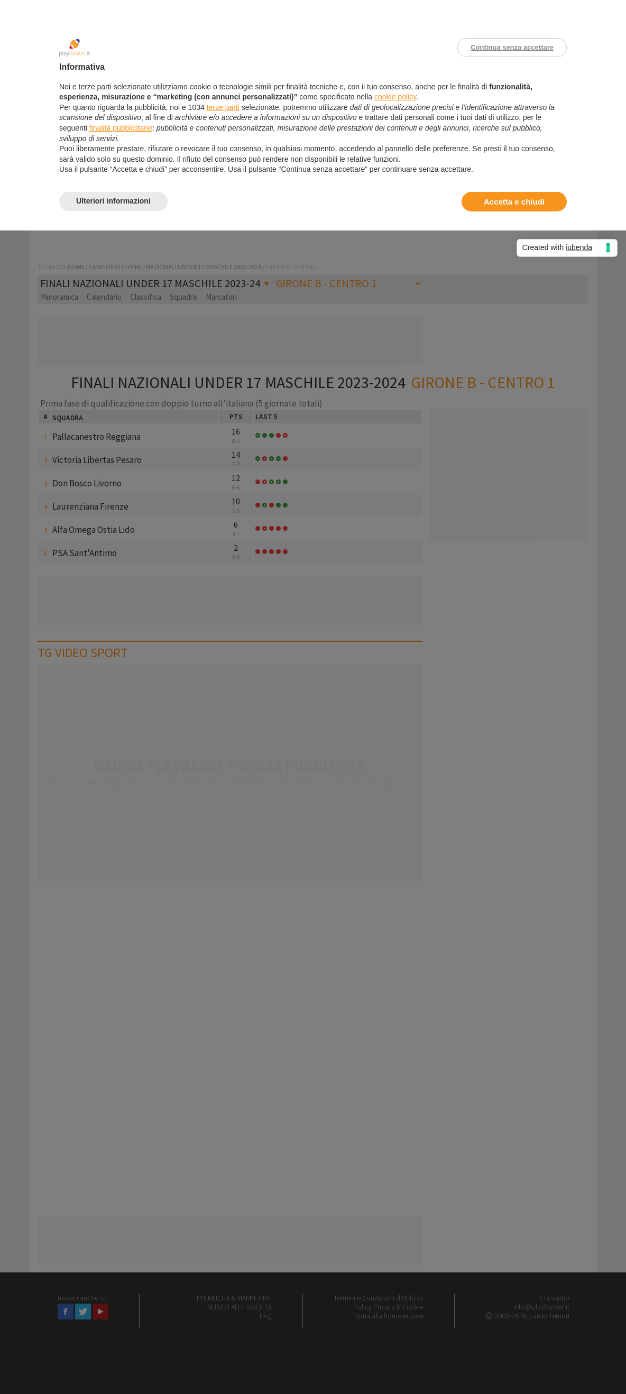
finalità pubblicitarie (120, 128)
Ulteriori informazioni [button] (113, 201)
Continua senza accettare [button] (512, 47)
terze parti (223, 107)
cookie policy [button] (395, 97)
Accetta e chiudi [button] (514, 201)
